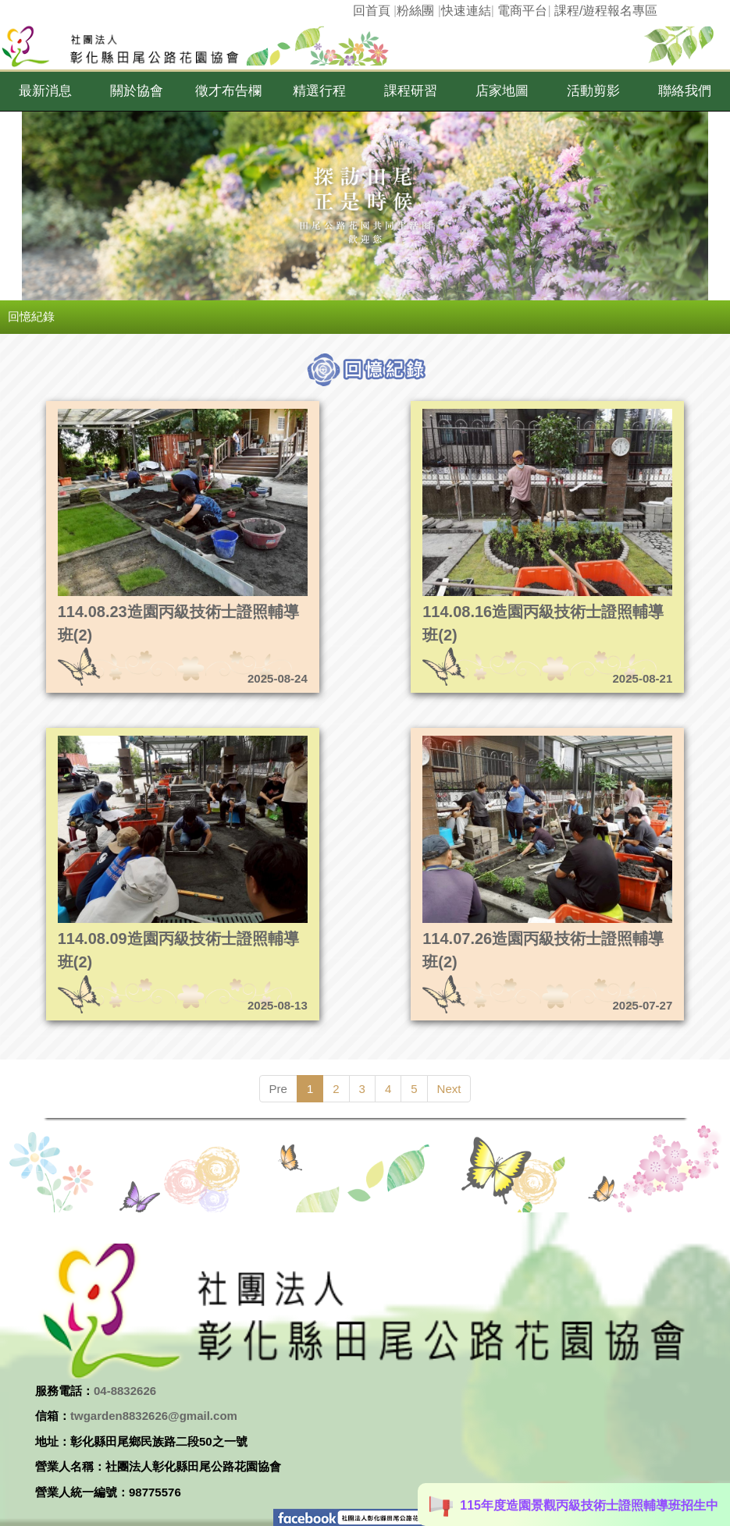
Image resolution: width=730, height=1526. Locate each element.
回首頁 (371, 10)
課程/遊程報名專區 (605, 10)
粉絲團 (415, 10)
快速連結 (466, 10)
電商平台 (522, 10)
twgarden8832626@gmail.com (153, 1415)
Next (449, 1088)
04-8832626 (125, 1390)
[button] (45, 91)
